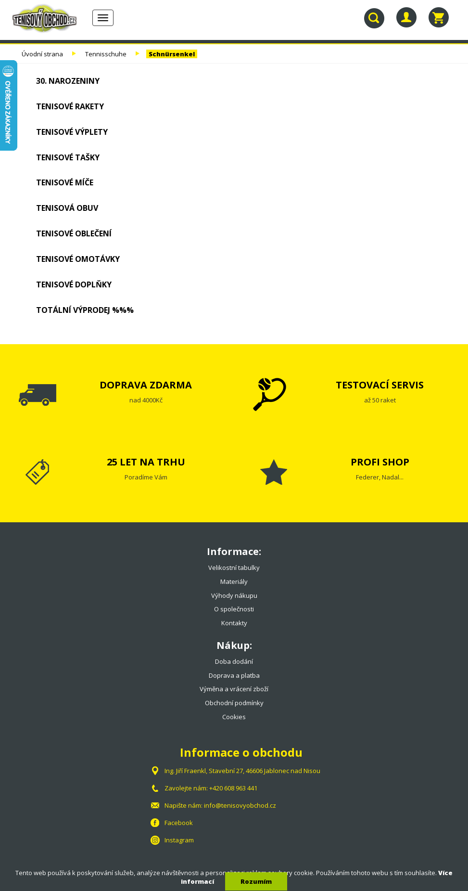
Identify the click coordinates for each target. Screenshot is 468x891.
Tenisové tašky (68, 157)
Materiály (234, 581)
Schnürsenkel (172, 54)
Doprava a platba (234, 675)
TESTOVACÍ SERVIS (380, 384)
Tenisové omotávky (78, 259)
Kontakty (234, 623)
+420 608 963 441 (233, 788)
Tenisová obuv (67, 208)
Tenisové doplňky (74, 284)
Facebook (178, 822)
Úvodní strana (42, 54)
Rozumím (256, 881)
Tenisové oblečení (74, 233)
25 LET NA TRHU (146, 461)
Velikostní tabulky (234, 567)
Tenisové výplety (72, 132)
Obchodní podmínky (234, 702)
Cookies (234, 716)
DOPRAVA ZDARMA (146, 384)
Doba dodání (234, 661)
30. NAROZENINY (68, 81)
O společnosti (234, 609)
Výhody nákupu (234, 595)
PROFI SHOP (380, 461)
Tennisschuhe (105, 54)
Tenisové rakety (70, 106)
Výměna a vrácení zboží (234, 688)
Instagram (179, 840)
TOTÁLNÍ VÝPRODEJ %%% (85, 310)
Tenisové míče (64, 182)
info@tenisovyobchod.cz (240, 805)
